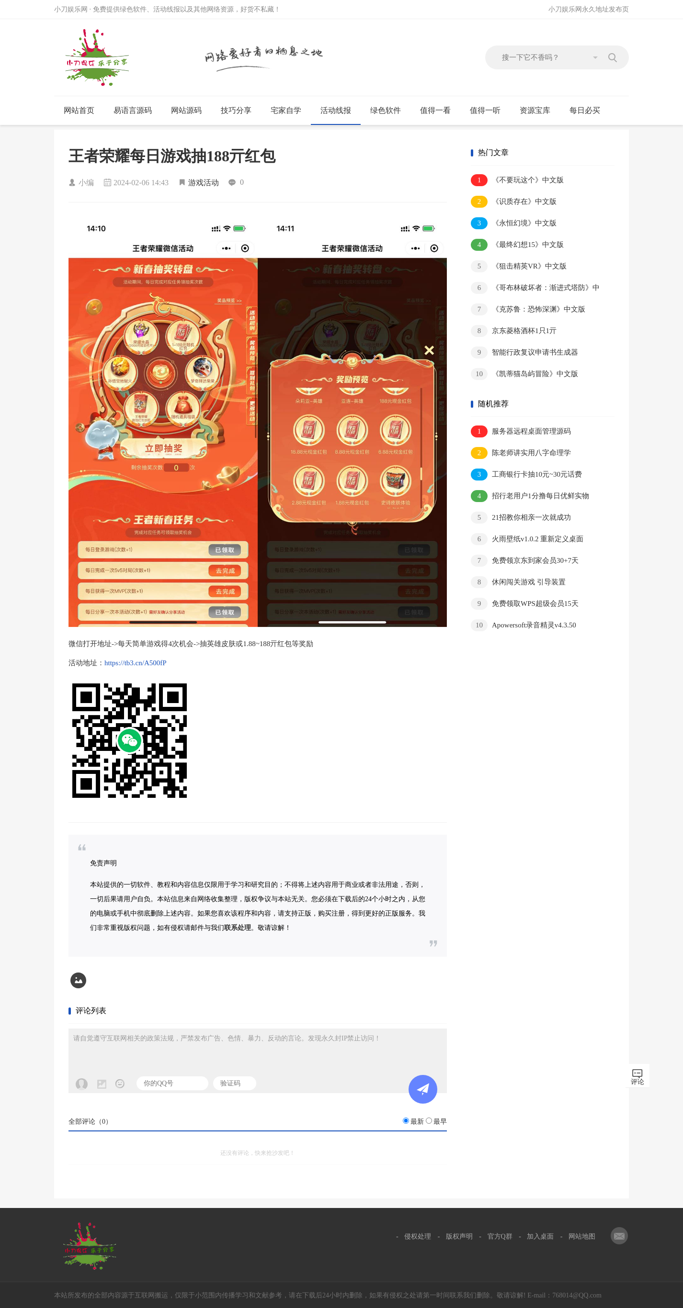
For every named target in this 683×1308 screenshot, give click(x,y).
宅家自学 (290, 110)
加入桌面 (540, 1236)
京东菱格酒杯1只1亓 (514, 331)
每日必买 (584, 110)
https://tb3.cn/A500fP (135, 663)
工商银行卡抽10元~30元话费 (526, 475)
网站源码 (190, 110)
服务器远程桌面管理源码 (521, 431)
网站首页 (79, 110)
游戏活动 (203, 183)
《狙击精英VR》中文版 (519, 266)
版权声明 (459, 1236)
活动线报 (339, 110)
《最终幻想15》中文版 (517, 245)
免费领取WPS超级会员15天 (525, 604)
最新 (417, 1121)
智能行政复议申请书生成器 (524, 352)
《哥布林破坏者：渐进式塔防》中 (535, 288)
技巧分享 (240, 110)
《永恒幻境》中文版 (514, 223)
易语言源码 (137, 110)
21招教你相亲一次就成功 (521, 518)
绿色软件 (389, 110)
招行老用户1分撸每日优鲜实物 (530, 496)
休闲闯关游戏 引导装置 (518, 582)
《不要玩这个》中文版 (517, 180)
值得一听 (489, 110)
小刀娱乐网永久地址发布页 (588, 9)
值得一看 (439, 110)
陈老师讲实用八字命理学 (521, 453)
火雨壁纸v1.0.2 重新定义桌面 (527, 539)
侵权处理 (417, 1236)
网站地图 (582, 1236)
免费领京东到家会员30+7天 (525, 561)
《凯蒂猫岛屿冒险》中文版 (524, 374)
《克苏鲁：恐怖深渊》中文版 (528, 309)
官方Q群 (500, 1236)
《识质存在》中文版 (514, 202)
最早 (440, 1121)
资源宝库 (539, 110)
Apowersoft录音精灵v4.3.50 (523, 625)
